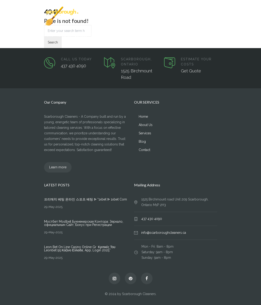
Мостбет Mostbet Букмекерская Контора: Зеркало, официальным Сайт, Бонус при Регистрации (83, 223)
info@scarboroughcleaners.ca (163, 232)
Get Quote (191, 70)
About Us (64, 35)
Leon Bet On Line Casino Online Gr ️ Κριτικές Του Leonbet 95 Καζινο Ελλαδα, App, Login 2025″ (80, 248)
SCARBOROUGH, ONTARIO (136, 61)
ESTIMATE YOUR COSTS (196, 61)
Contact (107, 35)
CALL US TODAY (76, 59)
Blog (94, 35)
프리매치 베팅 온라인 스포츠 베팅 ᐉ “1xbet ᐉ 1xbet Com (85, 199)
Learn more (57, 167)
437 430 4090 (73, 65)
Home (48, 35)
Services (81, 35)
